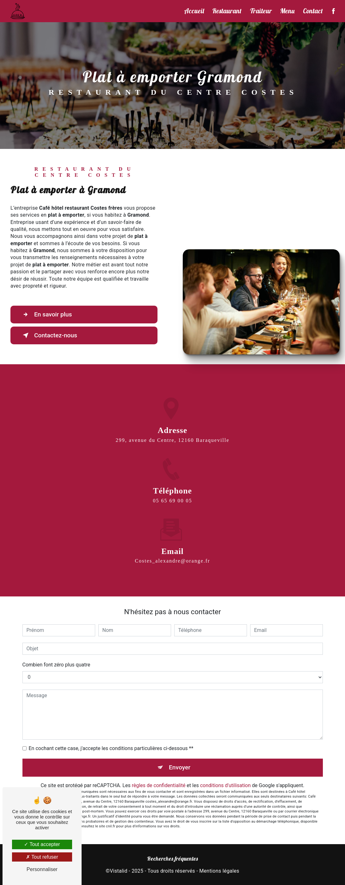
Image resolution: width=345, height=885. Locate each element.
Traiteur (261, 11)
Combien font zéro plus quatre (56, 665)
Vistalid (118, 871)
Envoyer (179, 767)
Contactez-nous (48, 335)
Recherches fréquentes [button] (172, 858)
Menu (287, 11)
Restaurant (227, 11)
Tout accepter (42, 844)
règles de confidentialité (159, 785)
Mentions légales (219, 871)
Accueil (194, 11)
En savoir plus (46, 314)
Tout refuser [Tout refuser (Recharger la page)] (42, 857)
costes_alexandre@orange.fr (172, 553)
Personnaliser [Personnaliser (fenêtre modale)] (42, 869)
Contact (313, 11)
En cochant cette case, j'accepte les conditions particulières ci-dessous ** (111, 748)
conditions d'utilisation (225, 785)
